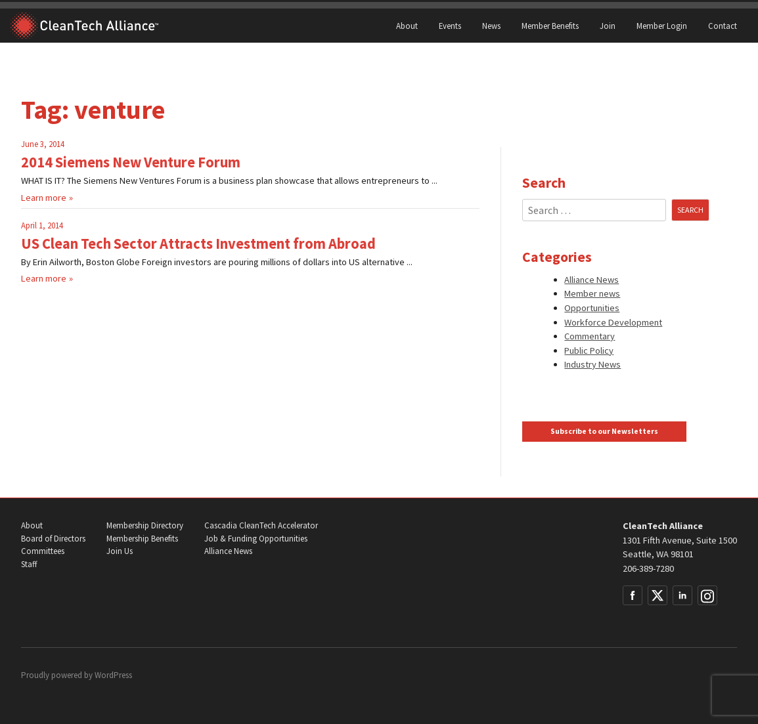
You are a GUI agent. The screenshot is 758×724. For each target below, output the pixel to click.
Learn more (43, 197)
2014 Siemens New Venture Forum (130, 162)
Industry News (592, 364)
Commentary (589, 336)
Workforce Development (613, 322)
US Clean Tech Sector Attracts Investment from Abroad (198, 243)
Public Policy (588, 350)
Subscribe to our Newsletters (604, 431)
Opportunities (591, 308)
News (491, 25)
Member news (592, 293)
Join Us (119, 551)
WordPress (113, 675)
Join (607, 25)
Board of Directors (53, 538)
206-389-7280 (648, 568)
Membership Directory (144, 525)
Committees (42, 551)
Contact (722, 25)
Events (450, 25)
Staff (29, 564)
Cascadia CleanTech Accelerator (261, 525)
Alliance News (591, 280)
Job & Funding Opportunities (255, 538)
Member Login (661, 25)
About (407, 25)
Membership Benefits (142, 538)
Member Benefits (550, 25)
